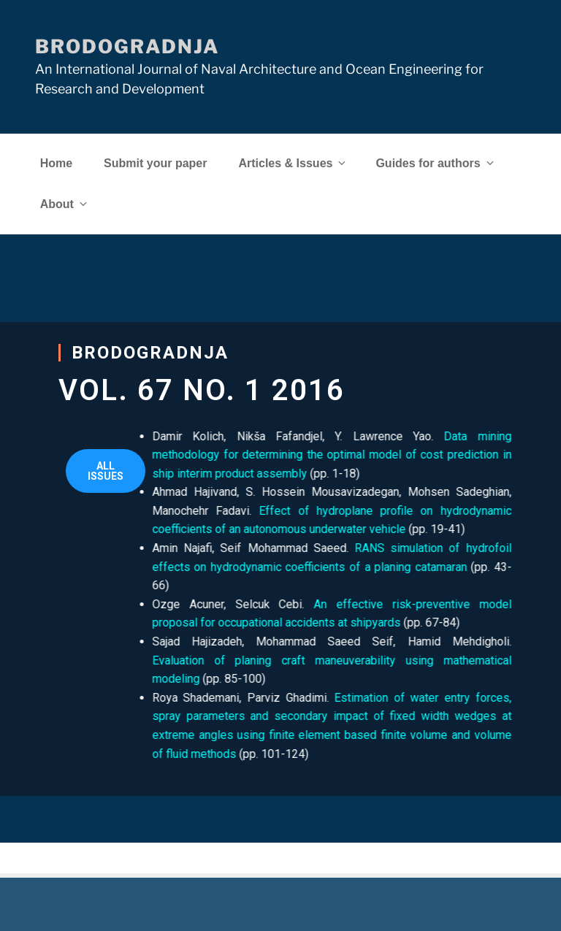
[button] (105, 471)
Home (56, 163)
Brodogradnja (127, 46)
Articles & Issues (293, 163)
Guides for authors (435, 163)
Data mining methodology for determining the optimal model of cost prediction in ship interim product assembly (302, 454)
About (64, 204)
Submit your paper (155, 163)
